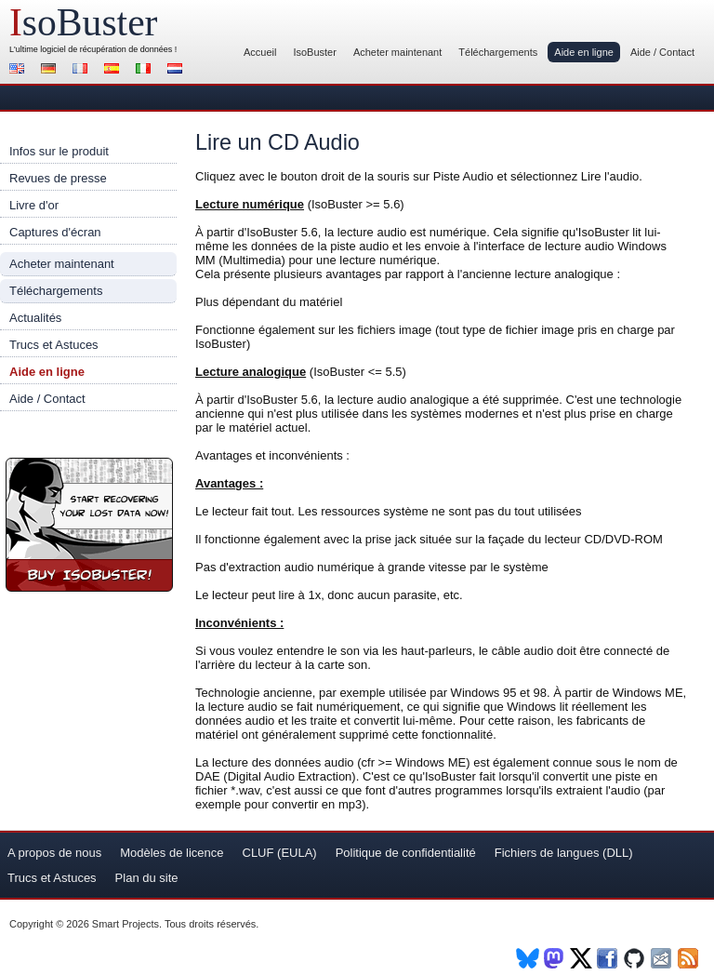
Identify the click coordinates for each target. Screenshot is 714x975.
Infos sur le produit (59, 151)
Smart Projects (125, 923)
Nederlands (177, 70)
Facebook (608, 958)
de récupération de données (120, 49)
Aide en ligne (584, 52)
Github (635, 958)
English (19, 70)
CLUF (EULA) (280, 853)
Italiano (146, 70)
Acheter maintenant (397, 52)
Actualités (35, 318)
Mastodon (554, 958)
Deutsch (51, 70)
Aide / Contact (662, 52)
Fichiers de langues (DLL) (564, 853)
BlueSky (527, 958)
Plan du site (146, 878)
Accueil (260, 52)
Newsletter (662, 958)
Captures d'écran (55, 232)
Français (83, 70)
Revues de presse (58, 178)
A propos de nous (54, 853)
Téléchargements (497, 52)
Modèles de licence (171, 853)
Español (114, 70)
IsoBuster (314, 52)
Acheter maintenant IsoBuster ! (89, 525)
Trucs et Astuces (54, 345)
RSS (689, 958)
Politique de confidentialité (406, 853)
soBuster (83, 22)
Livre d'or (34, 205)
